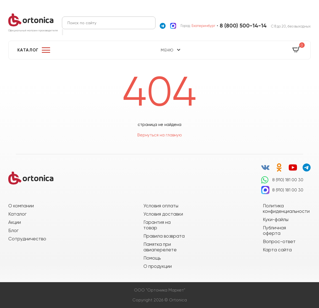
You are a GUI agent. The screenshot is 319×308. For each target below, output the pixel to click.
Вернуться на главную (159, 135)
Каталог (28, 50)
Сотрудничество (27, 238)
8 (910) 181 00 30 (287, 179)
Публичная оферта (274, 230)
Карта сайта (277, 249)
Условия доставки (163, 214)
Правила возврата (164, 236)
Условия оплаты (160, 205)
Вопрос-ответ (279, 241)
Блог (13, 230)
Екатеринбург (203, 26)
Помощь (152, 258)
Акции (14, 222)
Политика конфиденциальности (283, 208)
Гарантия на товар (157, 224)
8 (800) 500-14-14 (243, 26)
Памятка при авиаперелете (160, 246)
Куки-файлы (275, 219)
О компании (21, 205)
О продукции (157, 266)
